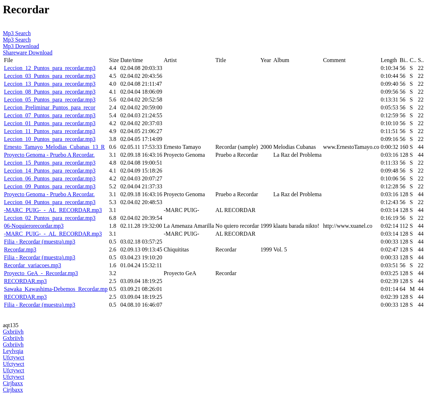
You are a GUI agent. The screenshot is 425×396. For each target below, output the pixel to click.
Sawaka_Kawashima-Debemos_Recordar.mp (56, 289)
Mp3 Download (21, 46)
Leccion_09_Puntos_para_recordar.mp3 (49, 186)
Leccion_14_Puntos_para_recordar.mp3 (49, 171)
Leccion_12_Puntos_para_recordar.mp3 (49, 68)
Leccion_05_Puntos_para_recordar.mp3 (49, 99)
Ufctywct (13, 357)
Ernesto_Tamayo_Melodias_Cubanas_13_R (54, 147)
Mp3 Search (17, 33)
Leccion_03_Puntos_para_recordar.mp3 (49, 76)
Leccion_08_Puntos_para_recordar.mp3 (49, 92)
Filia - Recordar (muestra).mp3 (39, 242)
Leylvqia (13, 351)
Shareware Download (27, 53)
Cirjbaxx (13, 383)
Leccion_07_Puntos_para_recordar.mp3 (49, 115)
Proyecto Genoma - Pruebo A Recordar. (49, 155)
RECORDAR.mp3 (25, 281)
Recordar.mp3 (20, 249)
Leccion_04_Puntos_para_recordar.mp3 (49, 202)
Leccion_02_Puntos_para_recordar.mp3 (49, 218)
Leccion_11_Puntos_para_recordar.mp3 (49, 131)
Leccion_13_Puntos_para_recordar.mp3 (49, 84)
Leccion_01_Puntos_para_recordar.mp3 (49, 123)
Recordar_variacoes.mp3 (32, 265)
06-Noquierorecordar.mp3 (34, 226)
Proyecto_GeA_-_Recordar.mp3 (41, 273)
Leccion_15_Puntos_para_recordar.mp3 (49, 163)
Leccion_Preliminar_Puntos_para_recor (49, 107)
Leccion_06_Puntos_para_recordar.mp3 (49, 178)
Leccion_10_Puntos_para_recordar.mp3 (49, 139)
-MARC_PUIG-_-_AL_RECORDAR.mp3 (53, 210)
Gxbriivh (13, 332)
